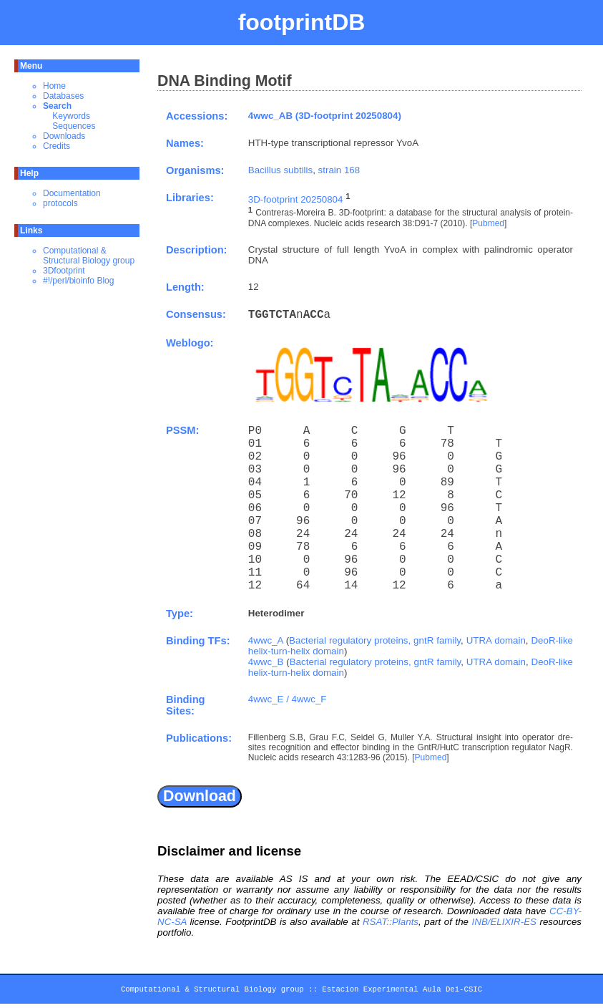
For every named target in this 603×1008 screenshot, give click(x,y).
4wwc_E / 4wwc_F (287, 699)
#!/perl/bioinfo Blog (78, 281)
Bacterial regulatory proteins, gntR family (375, 640)
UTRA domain (496, 640)
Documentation (72, 193)
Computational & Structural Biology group (88, 256)
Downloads (64, 136)
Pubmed (488, 223)
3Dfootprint (64, 271)
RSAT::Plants (390, 921)
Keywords (71, 116)
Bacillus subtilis (280, 170)
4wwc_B (266, 661)
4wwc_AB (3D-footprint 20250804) (324, 115)
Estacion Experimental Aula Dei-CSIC (402, 992)
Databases (63, 96)
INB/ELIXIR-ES (504, 921)
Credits (56, 146)
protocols (60, 203)
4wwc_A (265, 640)
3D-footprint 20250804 (295, 199)
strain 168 (339, 170)
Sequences (73, 126)
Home (54, 86)
